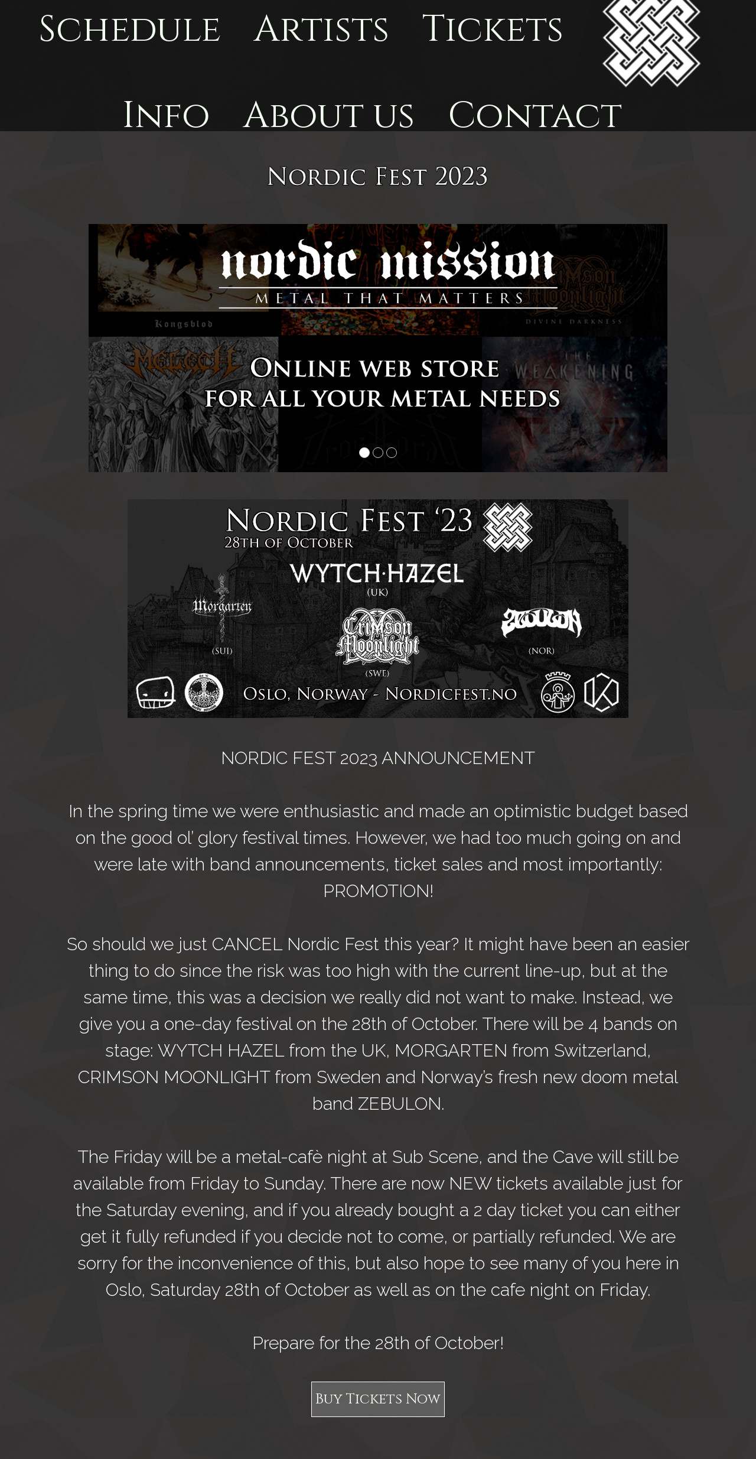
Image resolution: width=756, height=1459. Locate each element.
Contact (535, 116)
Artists (321, 29)
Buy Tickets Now (378, 1399)
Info (166, 116)
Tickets (492, 29)
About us (329, 116)
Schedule (129, 29)
